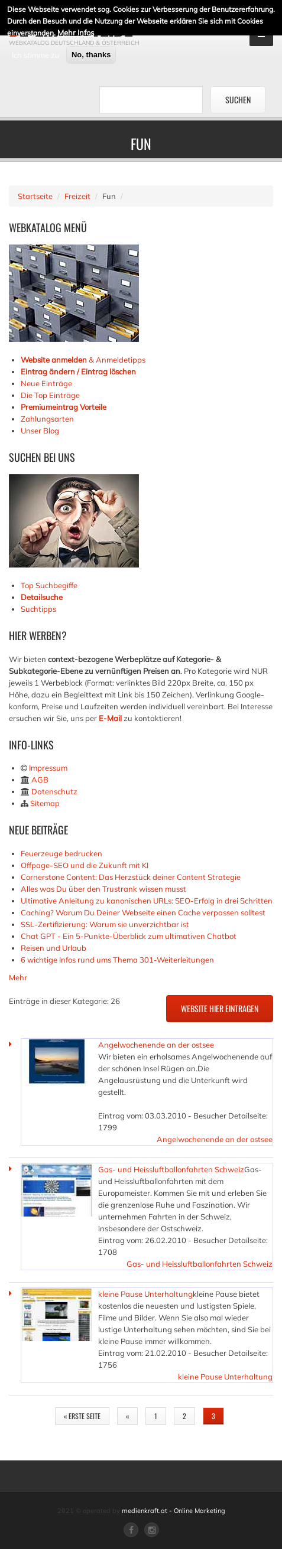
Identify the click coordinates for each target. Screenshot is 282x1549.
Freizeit (77, 196)
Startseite (35, 196)
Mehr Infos (75, 32)
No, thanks (91, 54)
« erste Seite (82, 1416)
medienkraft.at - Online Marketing (173, 1510)
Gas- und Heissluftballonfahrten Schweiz (171, 1169)
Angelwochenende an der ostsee (156, 1044)
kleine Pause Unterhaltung (145, 1294)
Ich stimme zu (36, 54)
